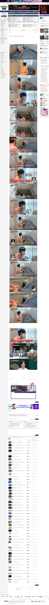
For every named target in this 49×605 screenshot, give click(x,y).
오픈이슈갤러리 (37, 28)
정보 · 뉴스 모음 (2, 22)
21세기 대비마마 (15, 479)
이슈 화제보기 (36, 15)
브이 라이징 (2, 72)
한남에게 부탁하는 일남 (16, 459)
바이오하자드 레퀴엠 (3, 75)
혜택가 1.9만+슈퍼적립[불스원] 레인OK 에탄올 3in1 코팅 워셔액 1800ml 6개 (44, 91)
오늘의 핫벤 (2, 55)
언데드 (29, 547)
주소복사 (9, 400)
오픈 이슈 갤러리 (2, 54)
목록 (34, 32)
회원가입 (2, 17)
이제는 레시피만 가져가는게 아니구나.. (18, 513)
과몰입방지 (29, 553)
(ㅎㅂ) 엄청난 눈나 (16, 567)
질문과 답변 (2, 32)
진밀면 (14, 473)
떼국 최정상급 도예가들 (16, 547)
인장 (12, 392)
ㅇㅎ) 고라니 (15, 533)
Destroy (29, 473)
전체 (9, 438)
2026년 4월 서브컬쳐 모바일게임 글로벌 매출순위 (19, 553)
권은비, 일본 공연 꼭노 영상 (43, 87)
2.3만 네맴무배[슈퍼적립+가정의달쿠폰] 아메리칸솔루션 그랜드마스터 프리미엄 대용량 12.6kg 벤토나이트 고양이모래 (44, 86)
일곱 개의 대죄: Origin (3, 73)
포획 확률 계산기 (2, 42)
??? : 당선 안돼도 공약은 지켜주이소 (18, 470)
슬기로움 (29, 450)
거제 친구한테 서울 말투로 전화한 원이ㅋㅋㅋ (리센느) (20, 510)
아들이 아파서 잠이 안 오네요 (17, 516)
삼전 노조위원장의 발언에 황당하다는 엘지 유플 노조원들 (20, 573)
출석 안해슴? (15, 536)
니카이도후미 (29, 459)
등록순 (11, 410)
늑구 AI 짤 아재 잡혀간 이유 (17, 490)
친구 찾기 (2, 33)
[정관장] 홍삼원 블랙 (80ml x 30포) (43, 90)
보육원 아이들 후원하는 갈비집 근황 (18, 496)
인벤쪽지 (17, 390)
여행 (1, 67)
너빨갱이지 (29, 530)
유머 (18, 438)
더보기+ (22, 421)
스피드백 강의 (15, 456)
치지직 (1, 64)
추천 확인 (36, 379)
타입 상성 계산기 (2, 43)
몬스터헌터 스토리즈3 (3, 74)
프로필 (16, 392)
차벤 (1, 65)
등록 (36, 415)
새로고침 (38, 410)
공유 (27, 379)
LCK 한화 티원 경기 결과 (16, 576)
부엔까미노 (29, 456)
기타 (37, 438)
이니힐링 (19, 390)
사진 (30, 438)
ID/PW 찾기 (5, 17)
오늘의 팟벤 (2, 56)
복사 (11, 28)
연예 (16, 438)
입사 (28, 490)
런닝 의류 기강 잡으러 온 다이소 (17, 550)
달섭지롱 (29, 527)
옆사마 (29, 470)
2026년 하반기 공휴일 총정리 (17, 493)
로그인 (44, 3)
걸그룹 (1, 66)
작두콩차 (29, 576)
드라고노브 (29, 513)
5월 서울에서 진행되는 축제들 (17, 450)
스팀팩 (29, 533)
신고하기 (32, 379)
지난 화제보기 (32, 15)
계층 (32, 438)
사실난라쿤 (29, 536)
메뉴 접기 (33, 392)
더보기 (20, 390)
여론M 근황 (15, 476)
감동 (34, 438)
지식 (27, 438)
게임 (25, 438)
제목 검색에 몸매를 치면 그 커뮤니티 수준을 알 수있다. (20, 570)
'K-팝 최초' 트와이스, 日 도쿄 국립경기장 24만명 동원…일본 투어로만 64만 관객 (22, 453)
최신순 (13, 410)
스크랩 (29, 379)
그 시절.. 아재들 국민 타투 (16, 499)
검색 (6, 19)
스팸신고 (34, 379)
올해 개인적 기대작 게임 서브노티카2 (18, 556)
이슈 (12, 438)
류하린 (9, 30)
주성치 (29, 516)
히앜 (28, 570)
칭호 (23, 392)
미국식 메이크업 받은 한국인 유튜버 (18, 527)
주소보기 (9, 28)
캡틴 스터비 (15, 530)
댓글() (37, 32)
